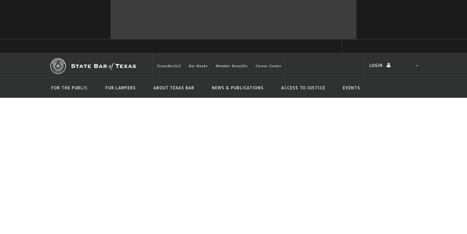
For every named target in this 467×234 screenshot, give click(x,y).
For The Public (69, 88)
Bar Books (198, 65)
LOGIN (393, 65)
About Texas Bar (173, 88)
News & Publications (238, 88)
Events (351, 88)
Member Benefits (232, 65)
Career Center (268, 65)
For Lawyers (120, 88)
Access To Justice (303, 88)
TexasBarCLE (169, 65)
